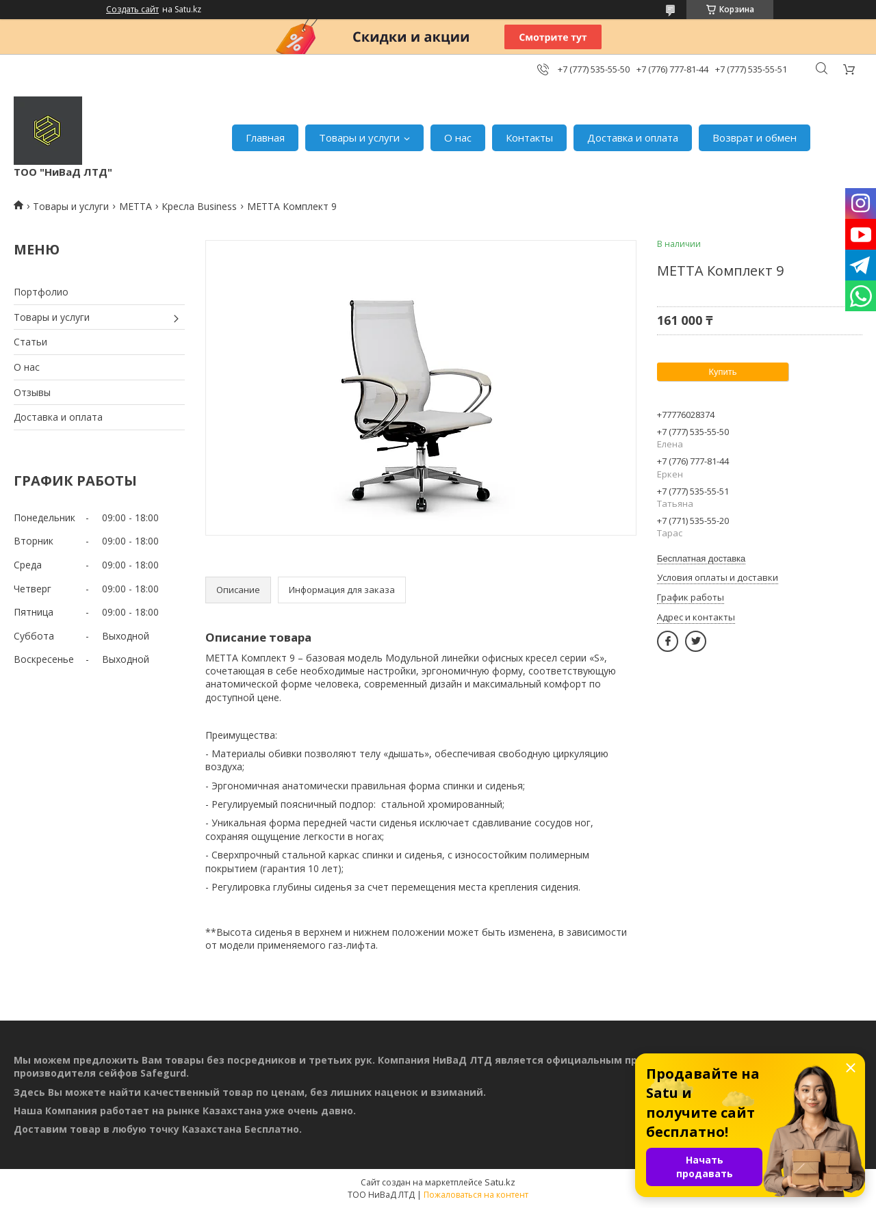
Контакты (529, 137)
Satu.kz (500, 1182)
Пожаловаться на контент (476, 1194)
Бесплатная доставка (701, 558)
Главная (265, 137)
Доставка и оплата (632, 137)
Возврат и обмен (754, 137)
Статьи (30, 341)
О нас (458, 137)
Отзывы (32, 392)
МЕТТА (135, 206)
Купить (722, 372)
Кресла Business (199, 206)
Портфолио (41, 291)
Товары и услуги (359, 137)
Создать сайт (132, 9)
